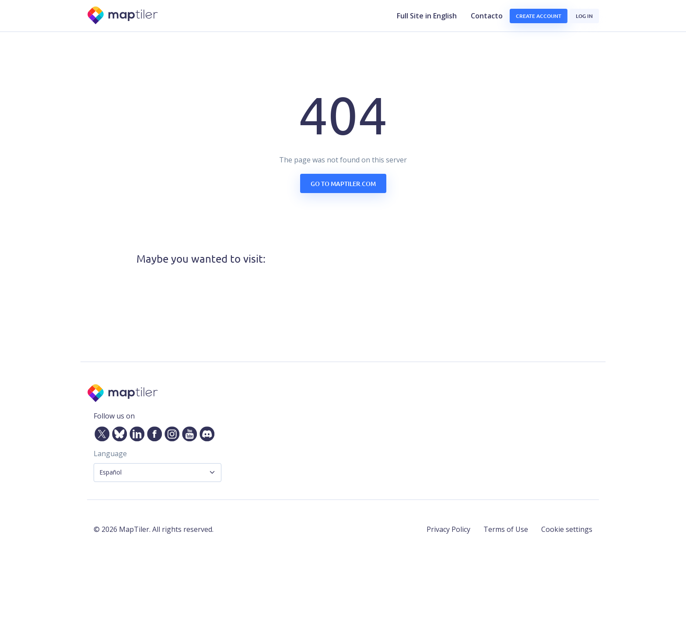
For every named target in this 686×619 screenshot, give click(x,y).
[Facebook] (152, 432)
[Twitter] (100, 432)
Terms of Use (505, 529)
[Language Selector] (157, 472)
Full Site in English (427, 16)
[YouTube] (187, 432)
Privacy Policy (448, 529)
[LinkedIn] (135, 432)
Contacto (487, 16)
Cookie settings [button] (566, 529)
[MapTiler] (123, 16)
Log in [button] (584, 16)
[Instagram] (170, 432)
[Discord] (205, 432)
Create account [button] (538, 16)
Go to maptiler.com (343, 183)
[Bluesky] (117, 432)
